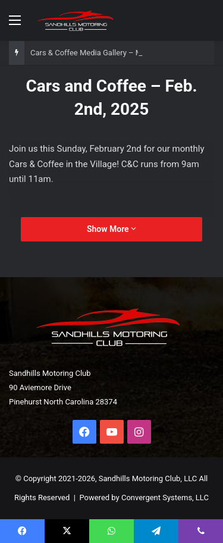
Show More (111, 229)
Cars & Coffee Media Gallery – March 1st (100, 52)
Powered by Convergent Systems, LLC (144, 497)
